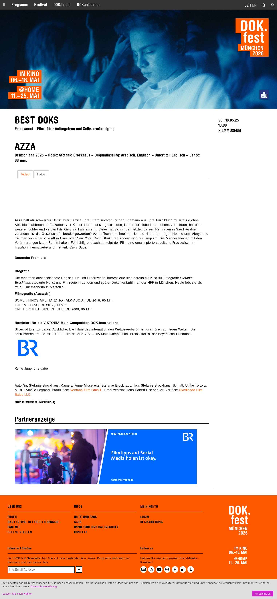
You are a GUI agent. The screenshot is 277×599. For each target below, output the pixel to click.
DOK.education (88, 5)
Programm (19, 5)
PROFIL (12, 517)
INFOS (78, 506)
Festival (40, 5)
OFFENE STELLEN (20, 532)
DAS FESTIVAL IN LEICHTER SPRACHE (33, 522)
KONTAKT (80, 532)
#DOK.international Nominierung (35, 402)
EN (254, 5)
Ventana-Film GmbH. (86, 390)
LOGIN (144, 517)
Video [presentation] (25, 174)
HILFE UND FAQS (85, 517)
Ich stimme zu (263, 593)
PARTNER (14, 527)
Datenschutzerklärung (43, 586)
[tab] (25, 174)
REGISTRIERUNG (151, 522)
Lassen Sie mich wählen (17, 593)
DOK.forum (62, 5)
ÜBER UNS (15, 506)
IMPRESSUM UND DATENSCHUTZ (96, 527)
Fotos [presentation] (41, 174)
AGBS (78, 522)
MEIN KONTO (149, 506)
